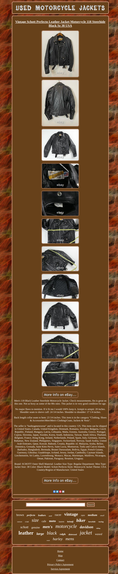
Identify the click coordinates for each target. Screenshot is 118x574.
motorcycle (66, 526)
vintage (71, 514)
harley (57, 539)
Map (60, 555)
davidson (86, 527)
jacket (86, 533)
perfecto (31, 515)
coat (27, 521)
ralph (63, 534)
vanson (19, 522)
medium (92, 515)
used (50, 516)
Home (60, 551)
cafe (44, 521)
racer (58, 515)
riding (98, 528)
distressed (73, 534)
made (48, 540)
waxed (98, 534)
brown (20, 515)
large (40, 534)
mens (70, 538)
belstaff (70, 522)
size (35, 520)
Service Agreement (60, 569)
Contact (60, 560)
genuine (35, 527)
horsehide (92, 522)
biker (80, 520)
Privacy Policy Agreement (60, 564)
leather (26, 533)
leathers (42, 515)
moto (52, 521)
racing (101, 522)
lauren (61, 521)
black (52, 533)
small (102, 515)
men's (47, 527)
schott (24, 527)
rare (83, 515)
